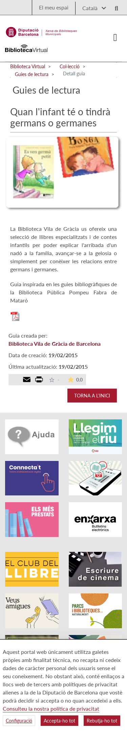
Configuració (19, 721)
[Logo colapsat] (115, 37)
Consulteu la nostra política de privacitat (51, 708)
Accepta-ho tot (59, 721)
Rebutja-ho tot (102, 721)
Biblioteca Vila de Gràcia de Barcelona (54, 343)
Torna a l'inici (92, 395)
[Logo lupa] (114, 6)
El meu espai (53, 7)
